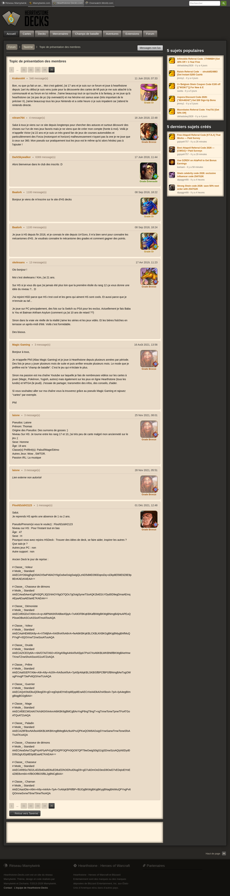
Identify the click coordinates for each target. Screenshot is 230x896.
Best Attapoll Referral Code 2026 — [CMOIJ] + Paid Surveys (195, 149)
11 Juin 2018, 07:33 (146, 78)
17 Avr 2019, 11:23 (146, 262)
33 (37, 69)
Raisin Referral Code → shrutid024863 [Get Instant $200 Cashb (197, 73)
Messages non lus (150, 47)
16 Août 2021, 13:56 (145, 344)
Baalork (17, 192)
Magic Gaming (21, 344)
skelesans (18, 262)
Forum (12, 46)
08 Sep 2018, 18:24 (146, 227)
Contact (8, 887)
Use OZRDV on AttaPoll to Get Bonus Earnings (196, 162)
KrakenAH (18, 78)
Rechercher (223, 3)
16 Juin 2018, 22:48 (146, 117)
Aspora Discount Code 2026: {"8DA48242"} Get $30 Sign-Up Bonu (196, 99)
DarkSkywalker (21, 157)
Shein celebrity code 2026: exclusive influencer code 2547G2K (196, 175)
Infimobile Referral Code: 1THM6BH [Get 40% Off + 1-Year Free (198, 60)
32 (30, 69)
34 (44, 69)
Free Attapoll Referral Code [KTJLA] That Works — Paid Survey (199, 136)
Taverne (28, 46)
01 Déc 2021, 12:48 (146, 505)
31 (23, 69)
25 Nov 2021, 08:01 (146, 415)
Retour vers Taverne (24, 813)
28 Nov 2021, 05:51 (146, 470)
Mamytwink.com (39, 3)
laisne (16, 415)
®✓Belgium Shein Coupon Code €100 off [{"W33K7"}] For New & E (198, 86)
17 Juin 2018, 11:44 (146, 157)
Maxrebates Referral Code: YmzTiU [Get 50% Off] (198, 111)
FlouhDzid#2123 (22, 505)
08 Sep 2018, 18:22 (146, 192)
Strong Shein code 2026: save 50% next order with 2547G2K (198, 187)
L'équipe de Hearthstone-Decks (31, 887)
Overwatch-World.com (99, 2)
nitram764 (18, 117)
